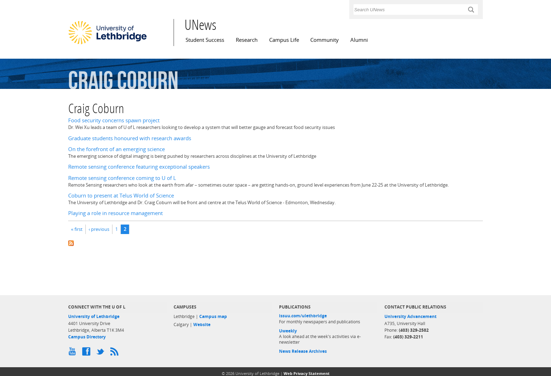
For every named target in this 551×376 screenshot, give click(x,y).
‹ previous (99, 229)
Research (247, 40)
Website (201, 324)
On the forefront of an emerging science (116, 149)
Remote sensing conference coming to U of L (122, 178)
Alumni (359, 40)
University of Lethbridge (93, 316)
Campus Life (284, 40)
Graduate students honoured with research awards (129, 138)
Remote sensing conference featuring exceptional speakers (139, 166)
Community (324, 40)
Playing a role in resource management (115, 213)
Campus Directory (87, 336)
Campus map (213, 316)
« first (77, 229)
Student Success (205, 40)
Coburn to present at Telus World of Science (121, 195)
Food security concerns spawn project (114, 120)
